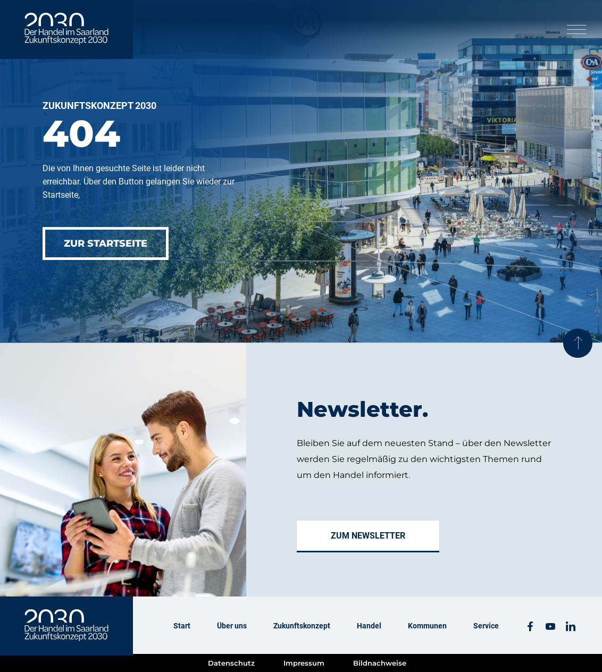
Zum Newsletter (368, 536)
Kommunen (427, 625)
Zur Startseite (105, 243)
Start (181, 625)
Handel (369, 625)
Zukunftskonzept (301, 625)
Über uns (232, 625)
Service (486, 625)
